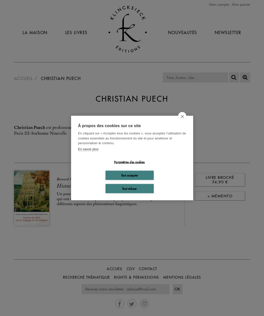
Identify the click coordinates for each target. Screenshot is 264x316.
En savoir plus (88, 149)
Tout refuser (129, 188)
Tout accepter (129, 175)
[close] (182, 116)
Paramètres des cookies (129, 162)
